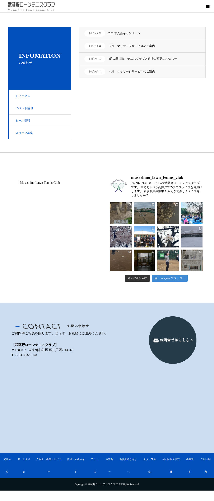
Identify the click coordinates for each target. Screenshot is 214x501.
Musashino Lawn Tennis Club (40, 182)
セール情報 (22, 120)
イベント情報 (24, 108)
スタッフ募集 (24, 132)
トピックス (22, 96)
